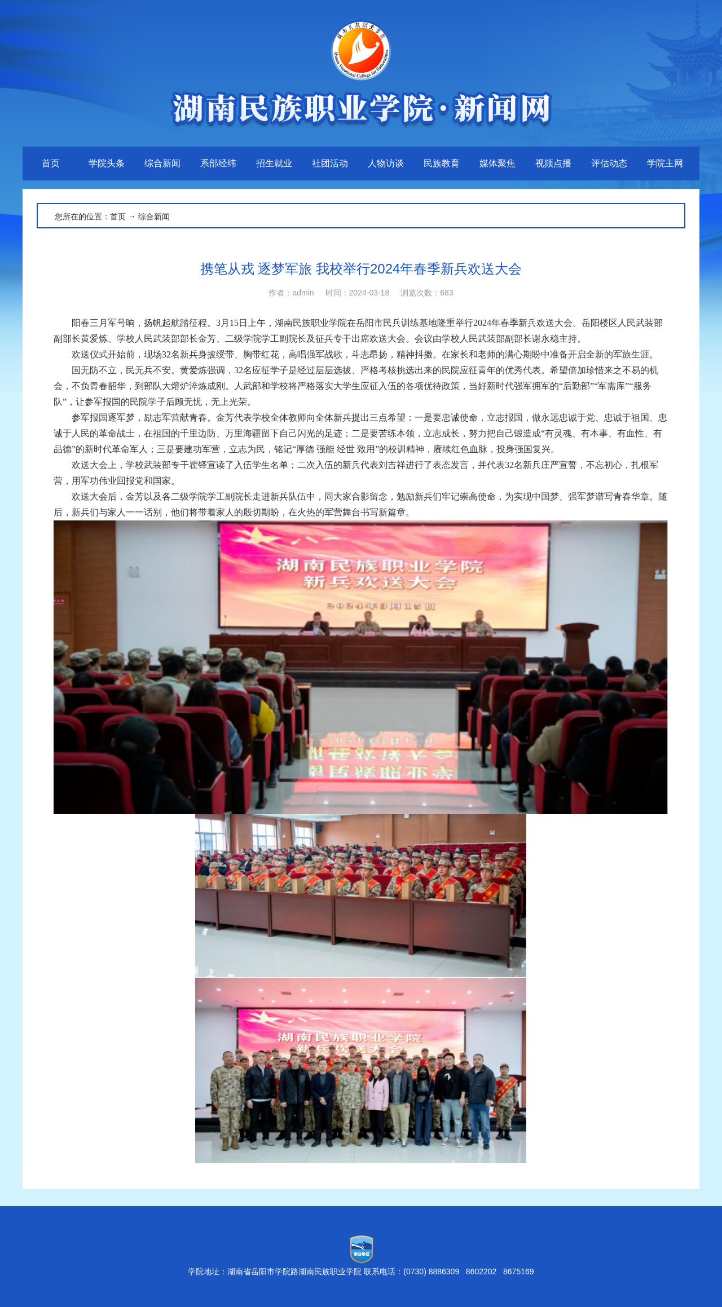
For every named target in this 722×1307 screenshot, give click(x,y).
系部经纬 (218, 163)
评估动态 (609, 163)
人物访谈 (386, 163)
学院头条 (107, 163)
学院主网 (665, 163)
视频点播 (553, 163)
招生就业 (274, 163)
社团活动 (330, 163)
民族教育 (442, 163)
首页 (51, 163)
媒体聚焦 (497, 163)
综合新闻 (162, 163)
